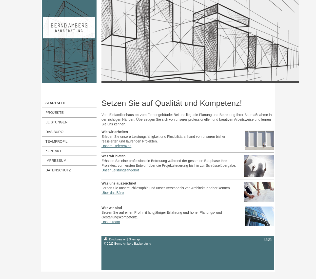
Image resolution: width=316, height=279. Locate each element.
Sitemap (134, 239)
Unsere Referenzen (116, 146)
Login (268, 239)
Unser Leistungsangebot (120, 170)
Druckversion (115, 239)
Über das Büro (112, 193)
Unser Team (110, 222)
